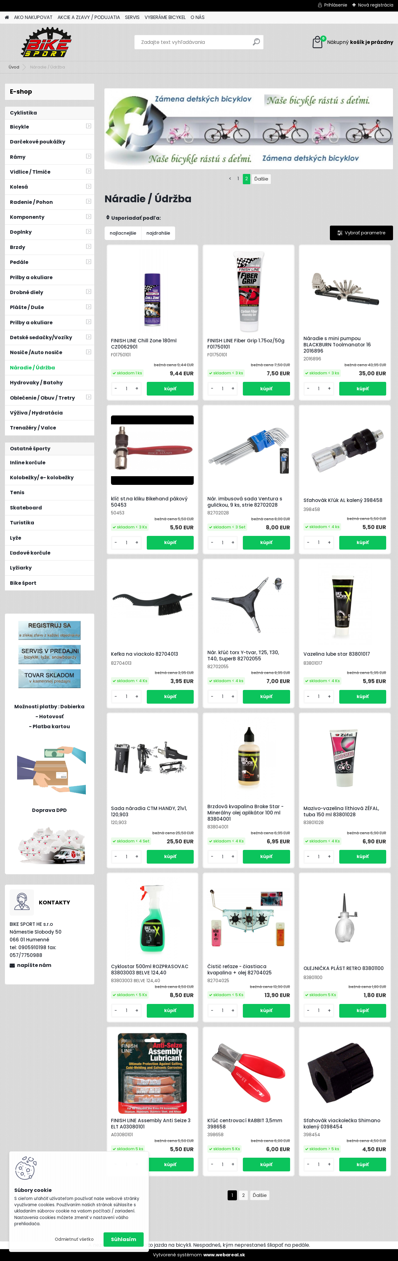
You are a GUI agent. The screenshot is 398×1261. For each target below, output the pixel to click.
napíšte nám (34, 965)
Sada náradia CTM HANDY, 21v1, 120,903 (149, 811)
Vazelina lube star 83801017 (336, 654)
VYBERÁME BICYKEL (165, 17)
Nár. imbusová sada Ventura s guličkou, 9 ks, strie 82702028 (244, 502)
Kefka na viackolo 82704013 (144, 654)
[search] (256, 44)
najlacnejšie (123, 233)
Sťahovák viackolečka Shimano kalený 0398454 (341, 1124)
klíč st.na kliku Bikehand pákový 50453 (149, 502)
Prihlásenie (335, 5)
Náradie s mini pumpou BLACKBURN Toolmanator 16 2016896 (337, 344)
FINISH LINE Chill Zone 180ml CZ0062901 (144, 344)
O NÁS (198, 17)
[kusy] (126, 389)
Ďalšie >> (260, 1195)
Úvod (14, 67)
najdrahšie (158, 233)
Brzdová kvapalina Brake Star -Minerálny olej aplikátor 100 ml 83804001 (245, 813)
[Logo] (47, 42)
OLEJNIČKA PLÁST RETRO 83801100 (343, 968)
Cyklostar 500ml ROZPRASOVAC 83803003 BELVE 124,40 (149, 969)
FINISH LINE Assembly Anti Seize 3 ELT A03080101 (151, 1124)
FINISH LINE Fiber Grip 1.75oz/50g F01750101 (246, 344)
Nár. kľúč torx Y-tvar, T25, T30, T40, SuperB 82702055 (243, 655)
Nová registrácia (375, 5)
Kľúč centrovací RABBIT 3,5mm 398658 (244, 1124)
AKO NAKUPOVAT (33, 17)
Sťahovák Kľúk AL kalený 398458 (342, 500)
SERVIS (132, 17)
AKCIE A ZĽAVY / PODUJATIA (89, 17)
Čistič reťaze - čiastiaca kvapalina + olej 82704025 (239, 969)
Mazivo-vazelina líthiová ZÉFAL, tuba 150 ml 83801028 (341, 811)
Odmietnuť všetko (74, 1239)
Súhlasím (123, 1239)
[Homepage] (7, 18)
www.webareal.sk (224, 1255)
